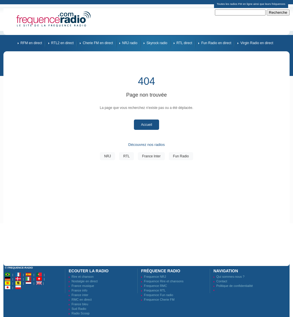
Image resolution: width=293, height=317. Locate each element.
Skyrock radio (156, 43)
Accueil (146, 125)
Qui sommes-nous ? (230, 276)
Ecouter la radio (88, 271)
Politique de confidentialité (234, 285)
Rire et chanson (83, 276)
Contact (221, 281)
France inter (80, 295)
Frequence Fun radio (158, 295)
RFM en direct (31, 43)
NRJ (107, 156)
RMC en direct (82, 299)
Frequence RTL (155, 290)
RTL (126, 156)
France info (79, 290)
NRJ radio (129, 43)
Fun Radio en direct (216, 43)
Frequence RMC (155, 285)
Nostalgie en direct (85, 281)
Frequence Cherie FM (159, 299)
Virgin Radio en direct (256, 43)
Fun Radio (181, 156)
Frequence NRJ (155, 276)
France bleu (80, 304)
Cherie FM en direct (98, 43)
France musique (83, 285)
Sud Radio (79, 308)
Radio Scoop (81, 313)
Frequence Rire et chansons (163, 281)
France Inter (151, 156)
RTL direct (184, 43)
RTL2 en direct (62, 43)
